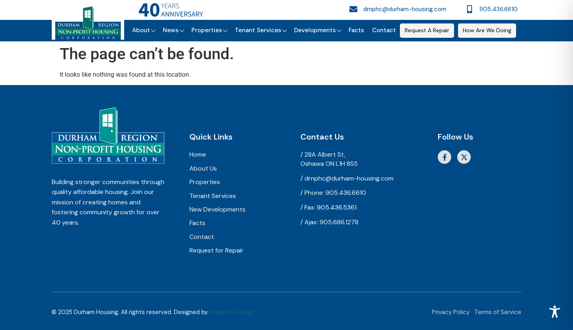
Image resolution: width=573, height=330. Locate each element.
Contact (384, 30)
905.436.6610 (498, 9)
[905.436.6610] (470, 9)
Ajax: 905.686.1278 (331, 222)
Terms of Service (497, 312)
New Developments (217, 209)
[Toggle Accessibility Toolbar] (554, 311)
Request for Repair (216, 250)
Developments (317, 30)
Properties (209, 30)
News (173, 30)
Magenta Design (231, 312)
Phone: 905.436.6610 (335, 192)
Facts (356, 30)
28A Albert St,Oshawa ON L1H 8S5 (329, 158)
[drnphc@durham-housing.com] (353, 9)
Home (197, 154)
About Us (203, 168)
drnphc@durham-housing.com (404, 9)
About (143, 30)
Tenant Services (260, 30)
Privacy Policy (451, 312)
